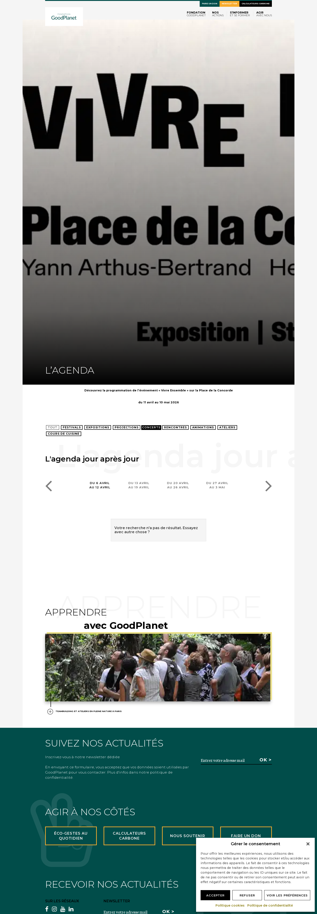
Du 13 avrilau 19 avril (138, 485)
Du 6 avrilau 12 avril (99, 485)
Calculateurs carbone (256, 3)
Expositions (97, 427)
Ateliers (227, 427)
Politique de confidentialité (270, 905)
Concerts (151, 427)
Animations (203, 427)
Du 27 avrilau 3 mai (217, 485)
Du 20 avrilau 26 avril (178, 485)
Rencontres (175, 427)
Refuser (247, 895)
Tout (52, 427)
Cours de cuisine (63, 433)
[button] (308, 844)
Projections (127, 427)
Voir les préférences (287, 895)
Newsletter (229, 3)
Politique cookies (230, 905)
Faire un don (209, 3)
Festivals (72, 427)
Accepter (215, 895)
